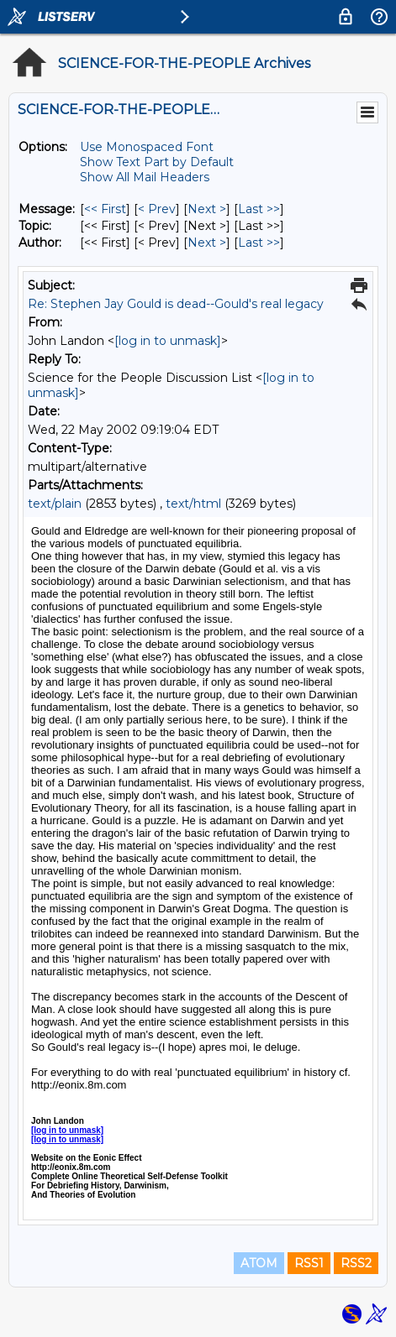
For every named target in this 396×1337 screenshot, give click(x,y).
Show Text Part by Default (157, 162)
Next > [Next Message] (206, 209)
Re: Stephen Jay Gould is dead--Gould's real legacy (176, 303)
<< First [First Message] (105, 209)
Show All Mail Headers (144, 177)
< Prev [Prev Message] (157, 209)
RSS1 (309, 1263)
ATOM (258, 1263)
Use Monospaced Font (147, 146)
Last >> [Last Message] (259, 209)
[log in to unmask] (167, 340)
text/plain (55, 503)
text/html (193, 503)
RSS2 (356, 1263)
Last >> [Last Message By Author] (259, 242)
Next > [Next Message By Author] (206, 242)
